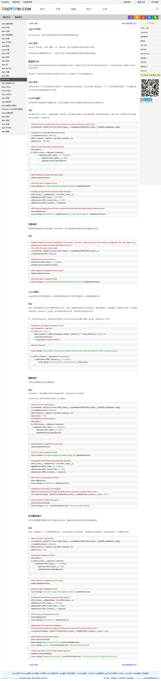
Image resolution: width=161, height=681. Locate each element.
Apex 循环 (6, 57)
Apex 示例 (6, 31)
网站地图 (130, 678)
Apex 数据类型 (7, 35)
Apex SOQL (6, 91)
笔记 (89, 9)
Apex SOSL (6, 87)
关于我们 (107, 678)
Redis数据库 (99, 673)
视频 (73, 9)
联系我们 (114, 678)
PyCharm (121, 673)
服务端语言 (144, 36)
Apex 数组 (6, 46)
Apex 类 (5, 65)
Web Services (145, 54)
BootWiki (5, 2)
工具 (104, 9)
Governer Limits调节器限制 (12, 109)
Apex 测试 (6, 120)
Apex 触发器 (6, 102)
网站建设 (144, 58)
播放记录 (140, 2)
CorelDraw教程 (81, 673)
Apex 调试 (6, 117)
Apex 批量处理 (7, 113)
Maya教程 (62, 673)
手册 (57, 9)
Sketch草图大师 (52, 673)
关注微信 (153, 2)
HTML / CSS (145, 28)
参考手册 (144, 62)
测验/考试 (144, 66)
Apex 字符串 (6, 42)
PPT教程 (43, 673)
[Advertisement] (150, 143)
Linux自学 (128, 673)
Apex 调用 (6, 98)
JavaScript (144, 32)
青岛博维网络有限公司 (151, 678)
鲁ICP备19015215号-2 (40, 678)
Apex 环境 (6, 27)
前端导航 (16, 2)
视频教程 (18, 17)
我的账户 (126, 2)
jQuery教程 (16, 673)
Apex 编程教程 (7, 24)
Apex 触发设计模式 (9, 106)
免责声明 (122, 678)
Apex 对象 (6, 72)
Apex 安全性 (6, 94)
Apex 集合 (6, 61)
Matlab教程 (137, 673)
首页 (42, 9)
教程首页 (6, 17)
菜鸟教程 (145, 673)
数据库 (143, 41)
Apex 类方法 (6, 68)
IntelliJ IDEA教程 (111, 673)
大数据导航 (27, 2)
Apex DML (6, 79)
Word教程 (35, 673)
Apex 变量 (6, 39)
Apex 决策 (6, 53)
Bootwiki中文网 (24, 678)
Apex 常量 (6, 50)
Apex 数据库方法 (8, 83)
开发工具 (144, 71)
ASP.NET (144, 49)
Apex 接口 (6, 76)
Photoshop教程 (26, 673)
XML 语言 (144, 45)
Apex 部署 (6, 124)
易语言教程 (71, 673)
